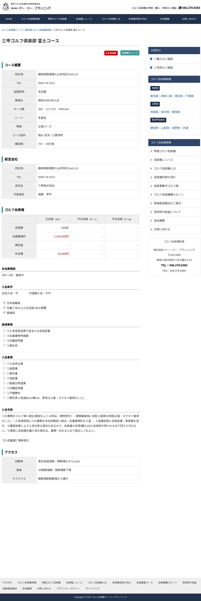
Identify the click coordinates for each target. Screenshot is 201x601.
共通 (185, 127)
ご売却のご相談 (161, 67)
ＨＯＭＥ (7, 582)
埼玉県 (179, 96)
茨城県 (154, 112)
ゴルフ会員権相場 (30, 19)
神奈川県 (166, 96)
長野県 (176, 127)
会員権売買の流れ (137, 19)
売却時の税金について (167, 211)
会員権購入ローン (167, 582)
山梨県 (165, 127)
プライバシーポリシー (68, 588)
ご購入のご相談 (161, 58)
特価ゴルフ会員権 (57, 19)
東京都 (154, 96)
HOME (8, 19)
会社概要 (164, 19)
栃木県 (165, 112)
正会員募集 (111, 53)
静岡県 (154, 127)
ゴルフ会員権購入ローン (169, 194)
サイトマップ (93, 588)
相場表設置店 (10, 588)
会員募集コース (144, 582)
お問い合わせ (189, 19)
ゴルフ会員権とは (111, 19)
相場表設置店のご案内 (167, 203)
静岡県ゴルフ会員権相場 (38, 30)
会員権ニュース (84, 19)
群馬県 (176, 112)
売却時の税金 (189, 582)
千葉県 (190, 96)
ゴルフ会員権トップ (11, 30)
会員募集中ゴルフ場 (166, 185)
